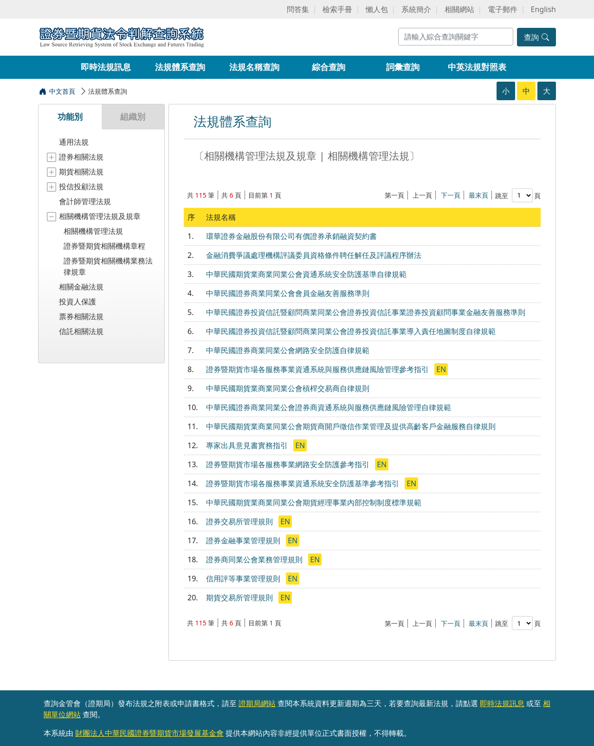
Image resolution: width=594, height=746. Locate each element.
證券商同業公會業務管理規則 (255, 559)
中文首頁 (62, 91)
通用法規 (74, 142)
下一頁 (450, 195)
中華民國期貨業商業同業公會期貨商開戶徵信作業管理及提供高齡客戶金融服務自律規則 (351, 426)
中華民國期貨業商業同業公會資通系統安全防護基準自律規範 (306, 274)
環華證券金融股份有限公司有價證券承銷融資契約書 (291, 236)
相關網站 (459, 9)
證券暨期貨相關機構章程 (104, 246)
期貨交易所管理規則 (240, 597)
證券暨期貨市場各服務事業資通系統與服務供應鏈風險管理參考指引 (318, 369)
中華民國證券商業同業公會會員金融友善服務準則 (287, 293)
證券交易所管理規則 (240, 521)
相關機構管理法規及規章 (100, 216)
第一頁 (394, 195)
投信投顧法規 (81, 186)
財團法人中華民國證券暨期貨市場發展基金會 (149, 733)
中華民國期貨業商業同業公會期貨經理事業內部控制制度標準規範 (313, 502)
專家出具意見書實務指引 (248, 445)
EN (441, 369)
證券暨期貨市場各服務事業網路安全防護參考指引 (288, 464)
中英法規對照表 (477, 66)
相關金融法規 (81, 287)
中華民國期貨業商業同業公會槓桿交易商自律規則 (287, 388)
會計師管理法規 (85, 201)
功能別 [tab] (70, 116)
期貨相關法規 (81, 172)
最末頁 (478, 195)
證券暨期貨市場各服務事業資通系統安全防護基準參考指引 (303, 483)
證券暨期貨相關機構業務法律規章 (108, 266)
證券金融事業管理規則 (244, 540)
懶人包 (377, 9)
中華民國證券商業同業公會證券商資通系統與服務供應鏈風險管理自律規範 (328, 407)
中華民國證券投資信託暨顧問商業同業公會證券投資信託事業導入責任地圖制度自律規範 (351, 331)
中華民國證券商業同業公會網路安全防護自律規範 (287, 350)
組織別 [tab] (132, 116)
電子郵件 (502, 9)
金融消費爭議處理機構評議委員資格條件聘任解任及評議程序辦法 (313, 255)
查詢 (536, 37)
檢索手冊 (337, 9)
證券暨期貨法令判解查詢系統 (121, 36)
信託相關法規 (81, 331)
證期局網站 (257, 703)
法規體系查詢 (180, 66)
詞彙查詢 (403, 66)
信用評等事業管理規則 (244, 578)
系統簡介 (416, 9)
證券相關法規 (81, 157)
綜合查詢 (328, 66)
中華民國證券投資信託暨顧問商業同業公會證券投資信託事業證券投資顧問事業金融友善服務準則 (365, 312)
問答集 (298, 9)
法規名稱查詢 (254, 66)
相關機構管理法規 (93, 231)
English (543, 9)
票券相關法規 (81, 316)
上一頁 (422, 195)
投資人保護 (77, 301)
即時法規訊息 (106, 66)
